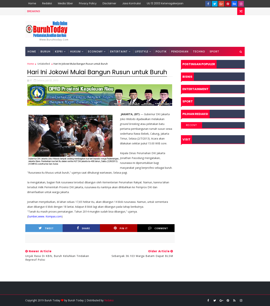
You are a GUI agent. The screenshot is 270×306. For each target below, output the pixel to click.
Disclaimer (109, 3)
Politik (161, 51)
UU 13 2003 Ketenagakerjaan (165, 3)
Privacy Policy (88, 3)
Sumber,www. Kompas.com (45, 216)
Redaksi (47, 3)
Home (32, 3)
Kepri (59, 51)
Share (83, 228)
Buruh (45, 51)
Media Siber (65, 3)
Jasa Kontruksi (131, 3)
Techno (199, 51)
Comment (158, 228)
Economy (95, 51)
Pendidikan (179, 51)
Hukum (75, 51)
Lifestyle (141, 51)
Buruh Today (76, 300)
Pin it (121, 228)
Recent (191, 125)
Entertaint (119, 51)
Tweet (46, 228)
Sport (214, 51)
